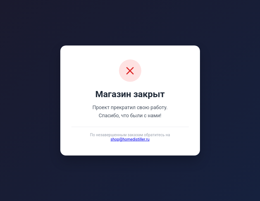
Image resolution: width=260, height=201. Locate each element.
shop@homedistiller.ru (130, 139)
